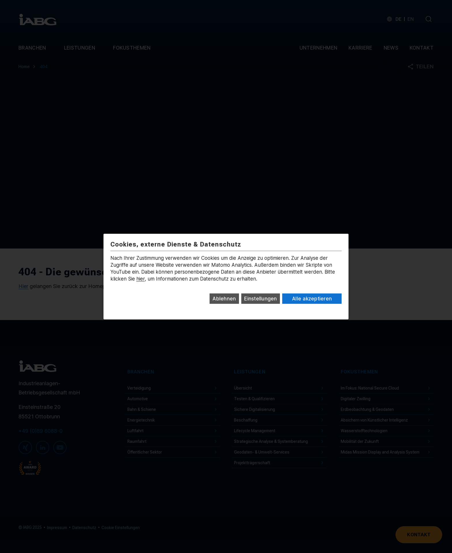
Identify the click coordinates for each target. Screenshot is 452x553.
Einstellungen (260, 299)
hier (140, 279)
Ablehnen (224, 299)
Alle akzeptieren (312, 299)
